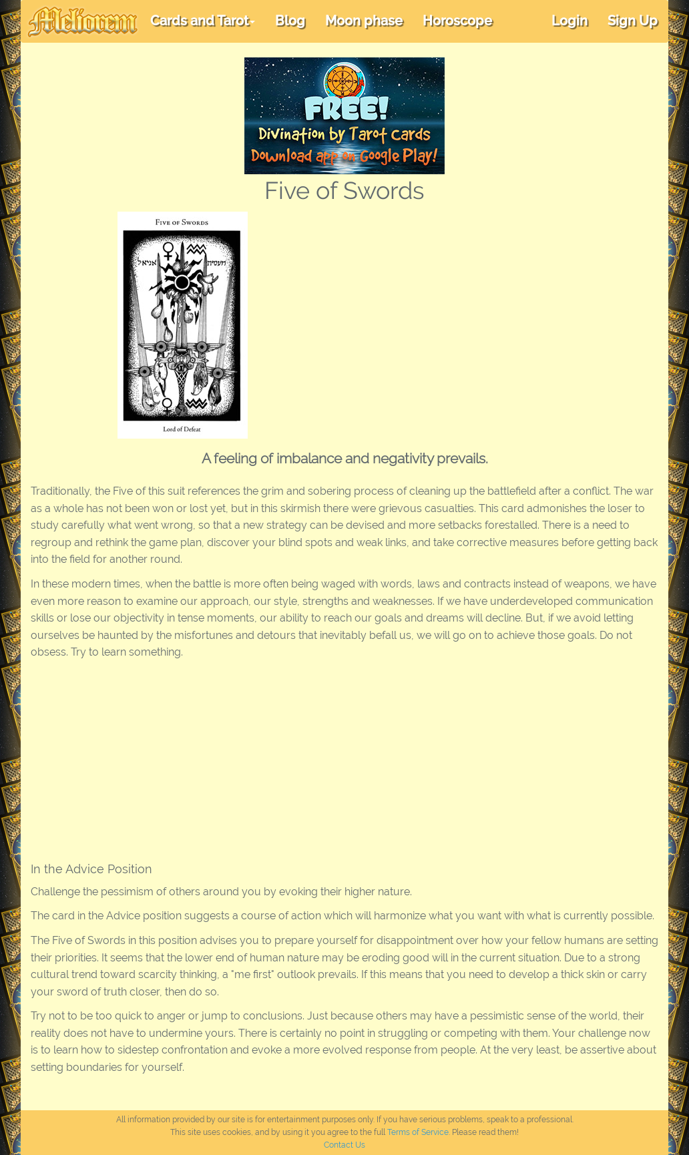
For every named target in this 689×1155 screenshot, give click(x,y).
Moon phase (364, 21)
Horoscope (457, 21)
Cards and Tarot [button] (202, 21)
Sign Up (633, 21)
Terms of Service (418, 1132)
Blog (290, 21)
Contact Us (344, 1145)
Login (569, 21)
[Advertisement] (479, 311)
